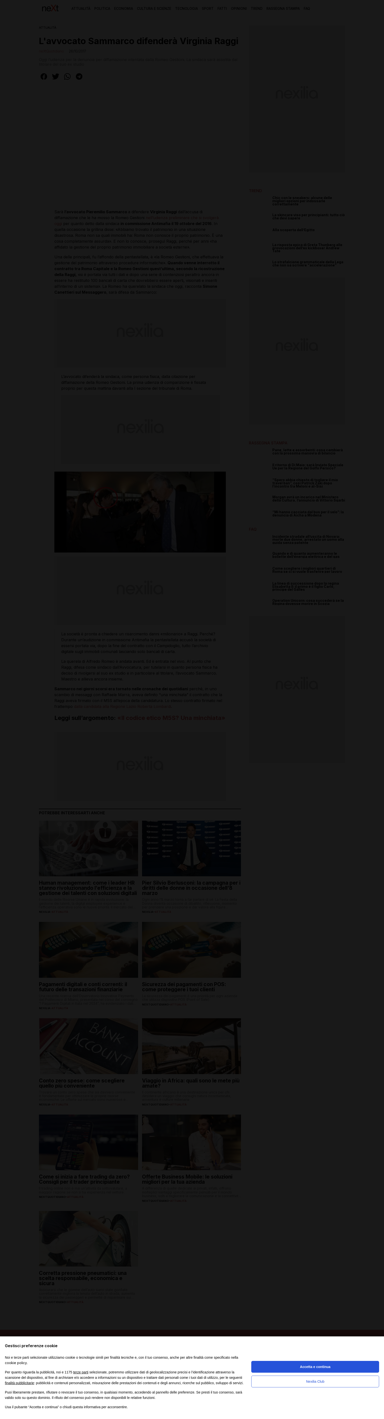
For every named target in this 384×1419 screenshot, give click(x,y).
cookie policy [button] (16, 1363)
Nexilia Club (315, 1381)
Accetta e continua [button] (315, 1367)
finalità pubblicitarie (19, 1383)
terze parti (80, 1372)
